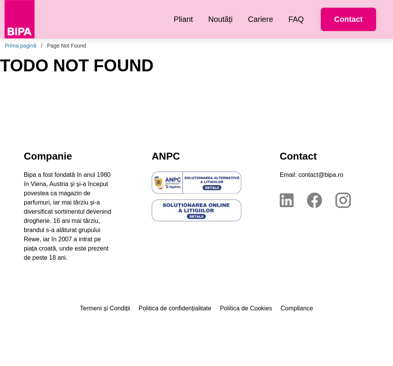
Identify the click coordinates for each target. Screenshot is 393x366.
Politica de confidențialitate (175, 308)
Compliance (297, 308)
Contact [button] (348, 19)
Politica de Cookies (246, 308)
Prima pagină (20, 46)
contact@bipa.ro (321, 174)
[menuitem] (183, 19)
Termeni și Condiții (105, 308)
